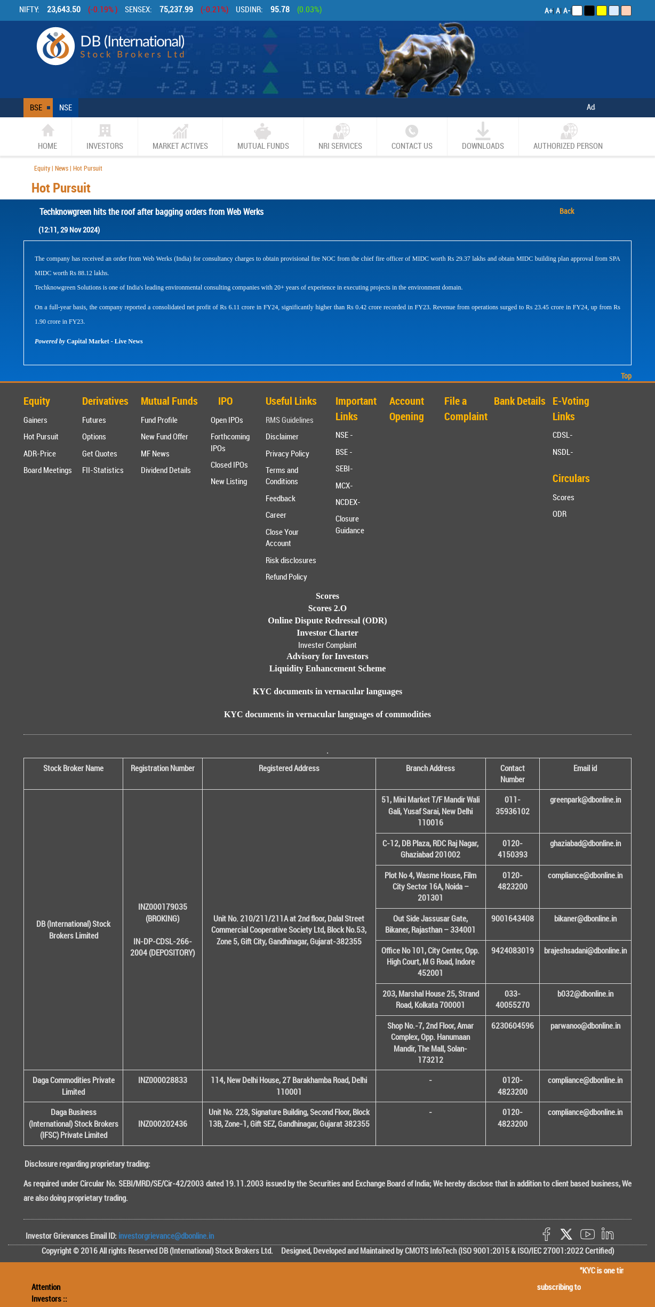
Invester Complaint (327, 644)
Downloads (483, 136)
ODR (559, 513)
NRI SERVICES (340, 136)
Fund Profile (159, 419)
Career (276, 514)
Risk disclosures (291, 560)
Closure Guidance (350, 524)
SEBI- (344, 468)
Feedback (280, 498)
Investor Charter (327, 632)
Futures (94, 419)
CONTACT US (412, 136)
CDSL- (563, 434)
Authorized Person (568, 136)
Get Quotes (99, 453)
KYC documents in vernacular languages (328, 691)
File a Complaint (466, 408)
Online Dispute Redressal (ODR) (327, 620)
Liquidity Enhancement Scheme (327, 668)
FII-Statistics (103, 469)
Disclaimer (282, 436)
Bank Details (520, 401)
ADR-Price (39, 453)
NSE (65, 107)
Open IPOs (227, 419)
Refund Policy (286, 576)
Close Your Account (282, 537)
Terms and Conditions (282, 475)
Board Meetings (47, 469)
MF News (155, 453)
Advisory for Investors (327, 656)
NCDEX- (348, 501)
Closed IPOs (229, 464)
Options (94, 436)
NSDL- (563, 451)
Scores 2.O (327, 608)
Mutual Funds (263, 136)
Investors (104, 136)
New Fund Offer (164, 436)
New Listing (229, 481)
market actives (180, 136)
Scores (563, 497)
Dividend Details (166, 469)
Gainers (35, 419)
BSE (36, 107)
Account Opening (406, 408)
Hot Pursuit (41, 436)
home (47, 136)
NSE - (344, 434)
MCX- (344, 485)
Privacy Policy (287, 453)
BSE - (344, 451)
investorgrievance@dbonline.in (165, 1235)
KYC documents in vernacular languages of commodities (327, 714)
